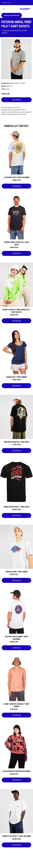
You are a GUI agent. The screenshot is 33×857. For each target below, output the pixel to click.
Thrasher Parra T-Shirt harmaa (16, 571)
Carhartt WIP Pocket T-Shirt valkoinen (16, 836)
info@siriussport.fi (6, 2)
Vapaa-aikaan (14, 83)
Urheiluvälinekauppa (11, 15)
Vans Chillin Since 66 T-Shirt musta (16, 442)
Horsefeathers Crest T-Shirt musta (16, 507)
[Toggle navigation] (3, 9)
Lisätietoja (16, 100)
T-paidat (22, 83)
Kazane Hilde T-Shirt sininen (16, 377)
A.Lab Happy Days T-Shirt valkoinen (16, 177)
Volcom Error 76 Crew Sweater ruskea (16, 771)
